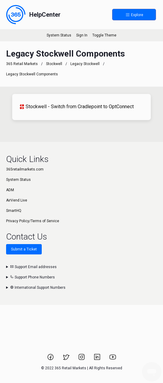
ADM (10, 190)
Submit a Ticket (24, 249)
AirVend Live (16, 200)
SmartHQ (13, 211)
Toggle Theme (104, 35)
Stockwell (54, 64)
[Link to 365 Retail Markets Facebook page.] (51, 359)
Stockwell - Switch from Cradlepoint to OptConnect (76, 106)
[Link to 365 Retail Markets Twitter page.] (66, 359)
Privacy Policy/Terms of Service (32, 221)
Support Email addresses (33, 267)
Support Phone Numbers (32, 277)
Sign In (81, 35)
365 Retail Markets (22, 64)
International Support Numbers (38, 287)
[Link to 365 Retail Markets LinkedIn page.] (97, 359)
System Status (59, 35)
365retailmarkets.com (25, 169)
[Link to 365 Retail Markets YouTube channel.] (112, 359)
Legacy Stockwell (85, 64)
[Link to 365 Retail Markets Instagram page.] (82, 359)
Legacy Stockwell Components (32, 74)
